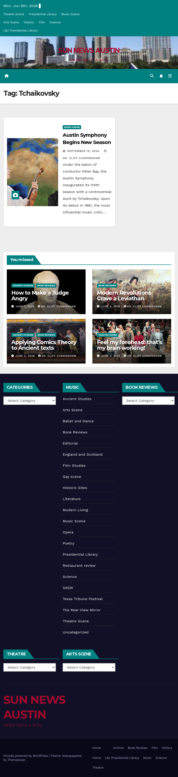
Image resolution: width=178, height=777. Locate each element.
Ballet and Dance (78, 421)
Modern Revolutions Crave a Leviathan (124, 295)
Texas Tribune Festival (83, 599)
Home (96, 748)
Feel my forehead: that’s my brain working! (129, 345)
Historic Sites (75, 488)
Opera (68, 532)
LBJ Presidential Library (20, 30)
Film (42, 22)
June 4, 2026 (111, 306)
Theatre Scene (13, 14)
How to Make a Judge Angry (40, 295)
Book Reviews (46, 285)
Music (147, 758)
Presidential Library (43, 14)
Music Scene (70, 14)
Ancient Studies (23, 285)
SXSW (68, 588)
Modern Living (75, 510)
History (29, 22)
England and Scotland (83, 454)
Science (55, 22)
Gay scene (72, 476)
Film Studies (74, 465)
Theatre (97, 767)
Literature (72, 499)
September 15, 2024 (83, 151)
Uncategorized (76, 632)
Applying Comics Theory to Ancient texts (43, 345)
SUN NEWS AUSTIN (89, 50)
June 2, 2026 (26, 355)
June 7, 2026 (25, 306)
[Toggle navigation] (170, 76)
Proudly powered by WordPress (26, 755)
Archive (118, 748)
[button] (152, 76)
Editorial (70, 443)
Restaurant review (79, 565)
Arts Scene (11, 22)
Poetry (68, 543)
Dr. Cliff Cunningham (57, 306)
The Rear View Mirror (82, 610)
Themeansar (16, 760)
